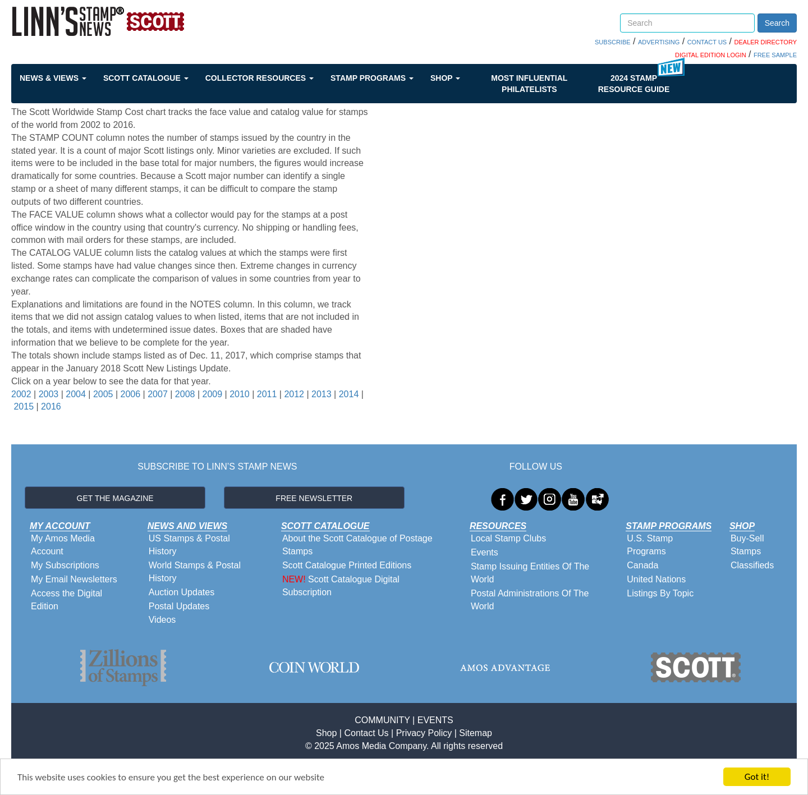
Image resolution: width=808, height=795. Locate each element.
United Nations (656, 579)
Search (777, 23)
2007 (158, 394)
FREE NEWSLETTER (314, 498)
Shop (445, 77)
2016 (51, 406)
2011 (267, 394)
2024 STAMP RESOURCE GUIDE (634, 83)
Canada (642, 565)
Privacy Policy (424, 733)
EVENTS (435, 720)
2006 (131, 394)
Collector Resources (259, 77)
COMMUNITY (382, 720)
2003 (49, 394)
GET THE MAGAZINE (115, 498)
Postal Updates (179, 606)
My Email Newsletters (74, 579)
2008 (185, 394)
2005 (103, 394)
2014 (349, 394)
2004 (76, 394)
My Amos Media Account (63, 545)
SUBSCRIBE (613, 42)
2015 (23, 406)
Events (484, 552)
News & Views (53, 77)
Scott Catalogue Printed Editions (346, 565)
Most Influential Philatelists (529, 83)
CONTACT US (707, 42)
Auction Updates (181, 592)
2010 (239, 394)
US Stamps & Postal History (189, 545)
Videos (162, 619)
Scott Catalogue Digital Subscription (341, 586)
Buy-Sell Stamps (747, 545)
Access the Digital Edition (66, 600)
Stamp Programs (372, 77)
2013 (321, 394)
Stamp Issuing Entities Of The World (530, 573)
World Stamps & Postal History (195, 571)
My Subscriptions (65, 565)
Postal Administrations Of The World (530, 600)
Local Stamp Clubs (508, 538)
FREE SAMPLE (775, 55)
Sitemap (475, 733)
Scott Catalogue (146, 77)
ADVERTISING (659, 42)
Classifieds (752, 565)
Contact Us (366, 733)
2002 (21, 394)
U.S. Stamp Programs (650, 545)
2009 (212, 394)
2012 (294, 394)
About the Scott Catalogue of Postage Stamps (357, 545)
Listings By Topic (660, 593)
